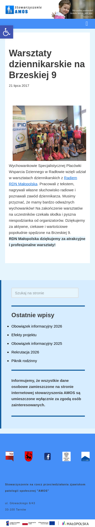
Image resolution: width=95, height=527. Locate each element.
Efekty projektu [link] (23, 335)
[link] (6, 32)
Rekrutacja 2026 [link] (25, 352)
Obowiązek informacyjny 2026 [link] (36, 326)
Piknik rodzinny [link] (24, 361)
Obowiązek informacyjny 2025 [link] (36, 343)
